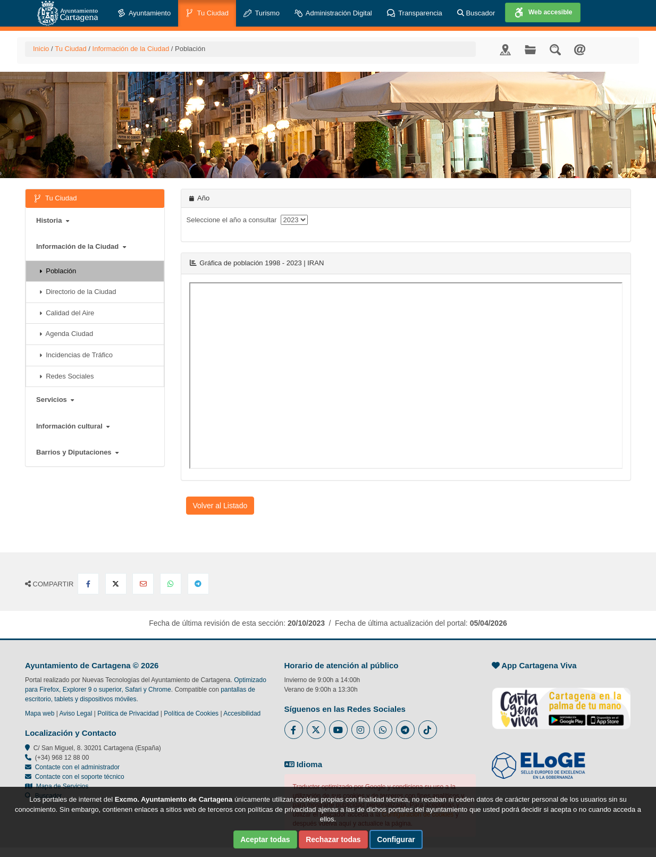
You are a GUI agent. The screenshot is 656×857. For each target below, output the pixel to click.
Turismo (261, 13)
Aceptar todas (265, 839)
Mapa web (39, 713)
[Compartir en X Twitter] (116, 583)
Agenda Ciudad (66, 334)
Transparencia (414, 13)
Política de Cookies (191, 713)
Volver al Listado (220, 505)
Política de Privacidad (127, 713)
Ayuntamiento (144, 13)
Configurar (396, 839)
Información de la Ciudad (131, 49)
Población (57, 271)
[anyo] (294, 220)
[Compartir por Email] (143, 583)
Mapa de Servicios (56, 786)
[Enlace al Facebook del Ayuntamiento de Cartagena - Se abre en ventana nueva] (293, 729)
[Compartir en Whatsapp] (170, 583)
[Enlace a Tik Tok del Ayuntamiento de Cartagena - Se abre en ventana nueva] (427, 729)
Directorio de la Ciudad (77, 292)
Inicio (41, 49)
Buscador (476, 13)
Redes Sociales (66, 376)
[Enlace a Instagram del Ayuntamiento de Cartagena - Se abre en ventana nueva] (360, 729)
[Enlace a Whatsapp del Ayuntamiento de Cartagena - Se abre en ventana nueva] (383, 729)
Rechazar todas (333, 839)
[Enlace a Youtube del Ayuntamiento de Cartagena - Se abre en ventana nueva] (338, 729)
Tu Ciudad (207, 13)
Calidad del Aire (66, 313)
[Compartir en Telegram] (198, 583)
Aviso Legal (76, 713)
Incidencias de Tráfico (76, 355)
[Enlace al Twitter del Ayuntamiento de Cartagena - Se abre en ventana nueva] (316, 729)
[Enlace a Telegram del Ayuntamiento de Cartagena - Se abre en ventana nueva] (405, 729)
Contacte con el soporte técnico (79, 776)
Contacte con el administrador (77, 767)
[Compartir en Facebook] (88, 583)
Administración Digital (333, 13)
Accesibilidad (241, 713)
